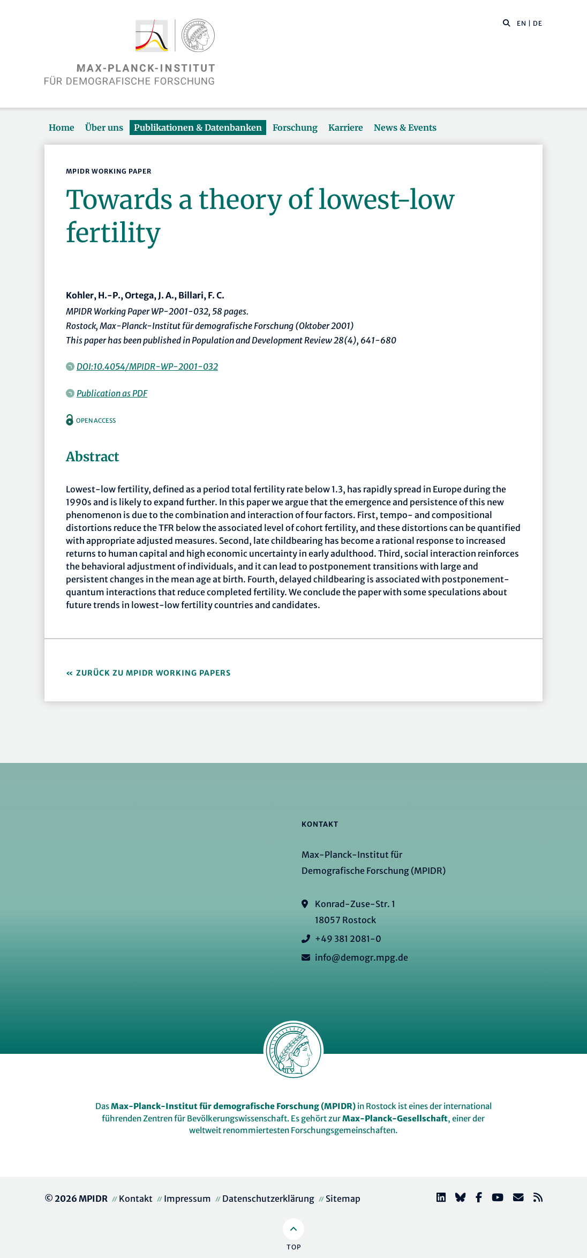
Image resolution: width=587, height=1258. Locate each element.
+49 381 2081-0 (348, 938)
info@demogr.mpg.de (361, 957)
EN (521, 23)
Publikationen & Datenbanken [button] (198, 127)
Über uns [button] (104, 127)
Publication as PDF (112, 393)
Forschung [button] (295, 127)
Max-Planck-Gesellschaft (395, 1118)
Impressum (187, 1198)
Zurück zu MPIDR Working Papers (153, 673)
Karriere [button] (345, 127)
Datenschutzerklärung (268, 1198)
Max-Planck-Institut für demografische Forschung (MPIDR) (233, 1106)
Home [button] (61, 127)
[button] (506, 22)
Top (294, 1247)
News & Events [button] (405, 127)
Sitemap (343, 1198)
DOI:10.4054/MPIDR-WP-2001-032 (147, 366)
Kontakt (136, 1198)
